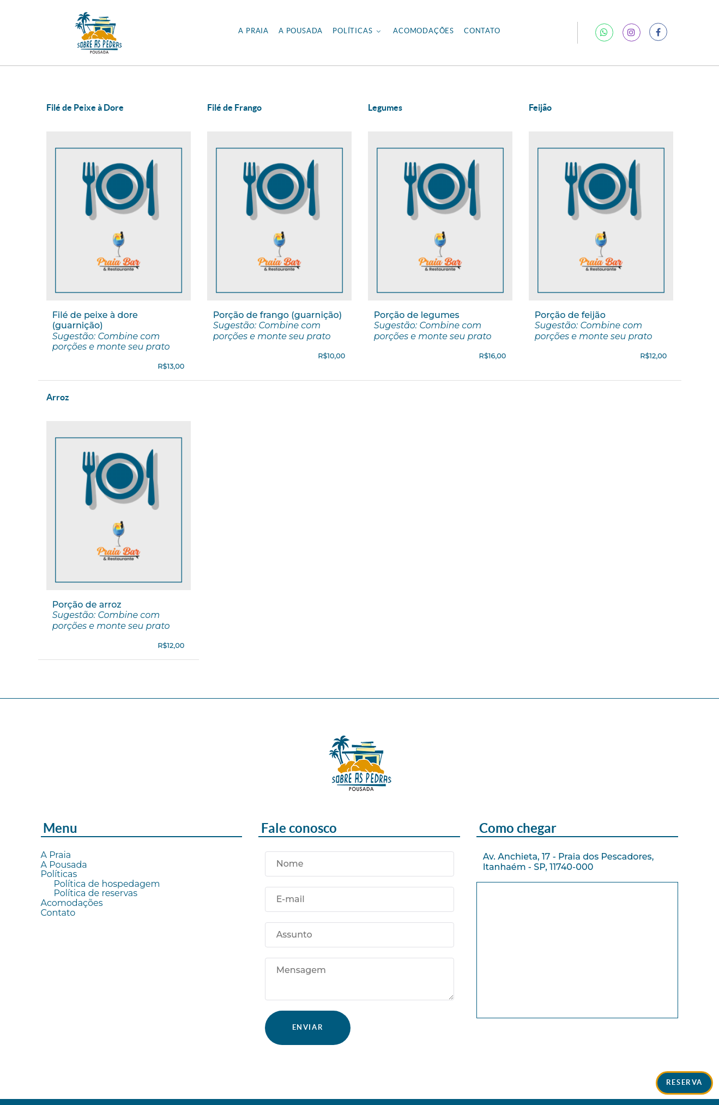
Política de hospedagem (107, 884)
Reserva (684, 1082)
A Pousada (64, 865)
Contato (58, 913)
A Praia (56, 855)
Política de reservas (96, 893)
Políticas (59, 874)
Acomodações (72, 903)
